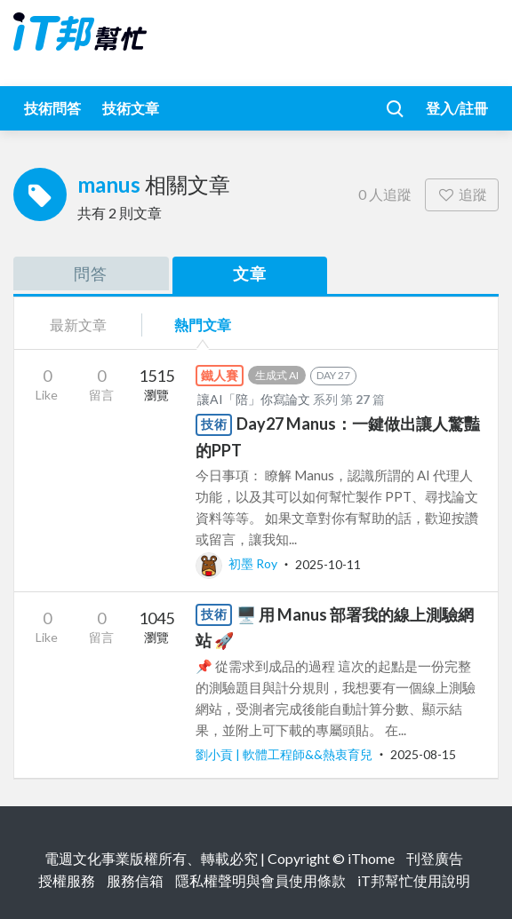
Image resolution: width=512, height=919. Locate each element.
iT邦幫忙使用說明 (413, 880)
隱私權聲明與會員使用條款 (260, 880)
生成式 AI (277, 375)
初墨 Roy (238, 563)
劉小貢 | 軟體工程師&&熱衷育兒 (285, 754)
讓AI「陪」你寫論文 (253, 399)
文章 (250, 273)
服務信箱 (135, 880)
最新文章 (78, 324)
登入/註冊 (457, 107)
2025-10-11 (328, 563)
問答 (91, 273)
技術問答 (52, 107)
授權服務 (66, 880)
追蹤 (461, 194)
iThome (371, 858)
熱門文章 (202, 324)
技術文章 (130, 107)
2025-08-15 (423, 754)
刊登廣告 (434, 858)
